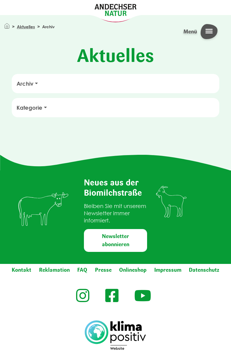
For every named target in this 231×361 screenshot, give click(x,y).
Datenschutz (204, 270)
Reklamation (54, 270)
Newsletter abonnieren (115, 240)
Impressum (167, 270)
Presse (103, 270)
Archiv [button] (25, 83)
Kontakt (21, 270)
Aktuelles (26, 26)
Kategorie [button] (29, 107)
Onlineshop (132, 270)
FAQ (82, 270)
